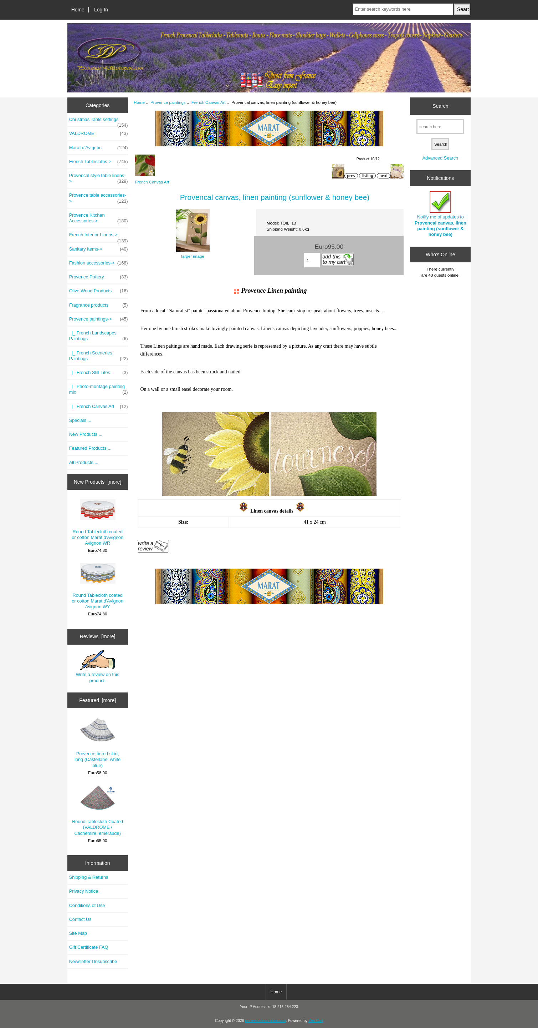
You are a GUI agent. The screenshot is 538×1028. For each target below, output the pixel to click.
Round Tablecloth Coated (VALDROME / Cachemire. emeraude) (97, 810)
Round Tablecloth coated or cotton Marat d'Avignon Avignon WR (97, 522)
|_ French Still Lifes (98, 373)
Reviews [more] (98, 636)
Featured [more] (97, 700)
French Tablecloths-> (98, 162)
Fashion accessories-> (98, 263)
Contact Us (80, 919)
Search (440, 106)
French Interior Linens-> (98, 236)
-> (98, 319)
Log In (101, 9)
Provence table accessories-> (98, 198)
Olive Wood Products (98, 291)
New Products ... (86, 434)
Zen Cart (315, 1021)
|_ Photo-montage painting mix (98, 389)
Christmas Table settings (98, 121)
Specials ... (80, 420)
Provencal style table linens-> (98, 178)
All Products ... (83, 462)
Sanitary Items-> (98, 249)
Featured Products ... (90, 448)
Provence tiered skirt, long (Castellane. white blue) (98, 743)
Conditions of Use (87, 905)
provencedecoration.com (265, 1021)
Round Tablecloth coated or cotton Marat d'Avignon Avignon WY (97, 586)
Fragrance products (98, 305)
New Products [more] (98, 482)
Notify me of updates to (440, 214)
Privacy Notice (83, 891)
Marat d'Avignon (98, 148)
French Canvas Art (208, 102)
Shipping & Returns (88, 877)
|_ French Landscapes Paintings (98, 336)
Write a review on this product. (97, 666)
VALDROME (98, 133)
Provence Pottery (98, 277)
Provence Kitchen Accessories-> (98, 218)
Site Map (78, 933)
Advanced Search (440, 158)
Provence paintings (168, 102)
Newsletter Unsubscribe (93, 961)
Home (77, 9)
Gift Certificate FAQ (88, 947)
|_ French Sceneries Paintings (98, 356)
